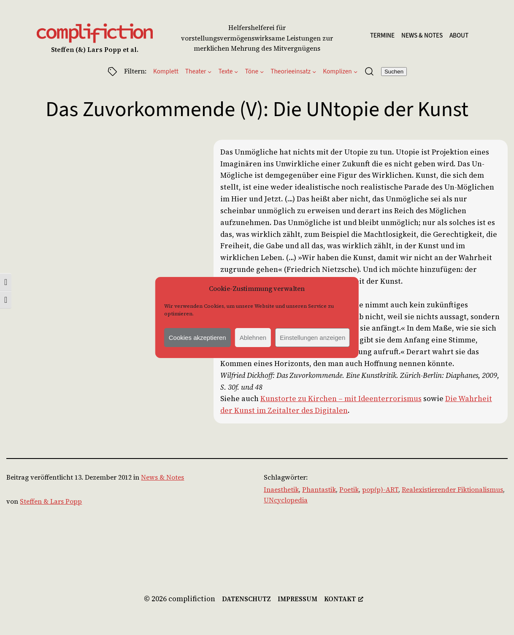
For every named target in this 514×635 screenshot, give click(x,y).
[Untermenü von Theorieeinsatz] (314, 71)
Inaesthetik (281, 489)
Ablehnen (253, 337)
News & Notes (162, 477)
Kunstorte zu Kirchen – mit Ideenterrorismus (341, 398)
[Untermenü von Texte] (236, 71)
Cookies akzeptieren (197, 337)
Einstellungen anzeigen (312, 337)
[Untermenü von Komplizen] (355, 71)
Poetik (349, 489)
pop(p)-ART (380, 489)
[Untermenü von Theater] (209, 71)
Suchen (393, 71)
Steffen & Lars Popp (51, 501)
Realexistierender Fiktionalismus (452, 489)
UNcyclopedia (286, 500)
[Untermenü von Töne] (262, 71)
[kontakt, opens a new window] (343, 599)
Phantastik (319, 489)
